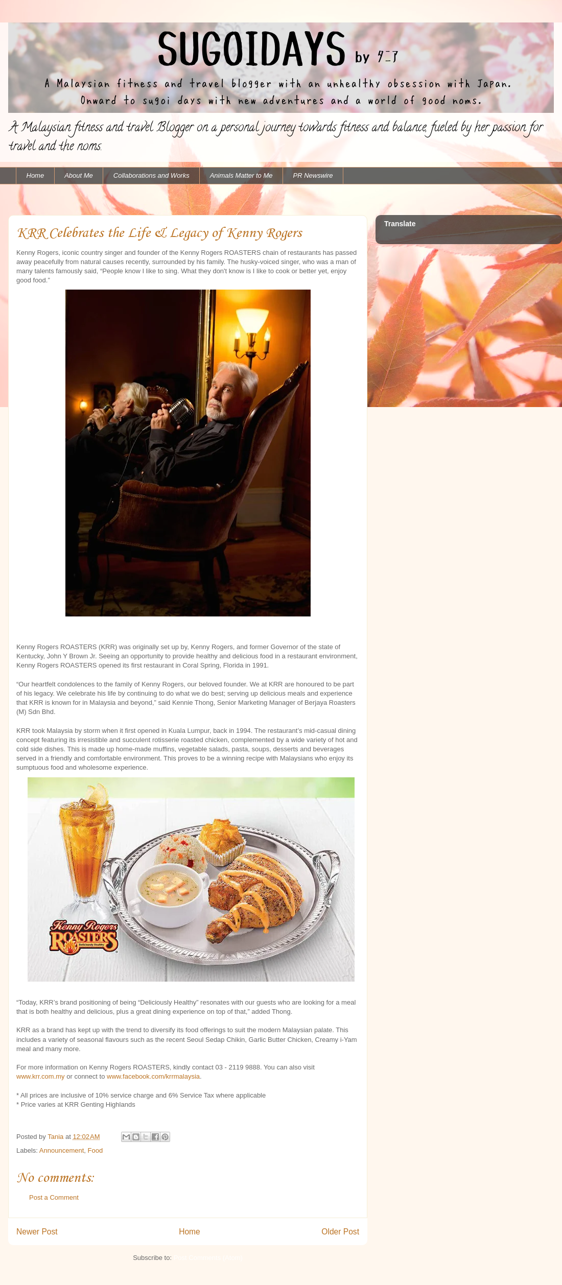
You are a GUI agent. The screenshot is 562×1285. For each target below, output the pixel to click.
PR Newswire (313, 175)
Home (35, 175)
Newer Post (37, 1231)
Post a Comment (54, 1197)
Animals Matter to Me (241, 175)
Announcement (61, 1150)
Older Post (340, 1231)
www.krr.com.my (40, 1076)
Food (95, 1150)
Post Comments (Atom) (208, 1258)
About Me (78, 175)
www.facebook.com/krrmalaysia (153, 1076)
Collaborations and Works (151, 175)
